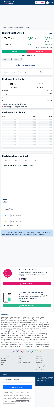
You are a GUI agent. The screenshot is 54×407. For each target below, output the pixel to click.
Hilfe (19, 358)
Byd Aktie (30, 328)
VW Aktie (23, 328)
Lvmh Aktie (20, 346)
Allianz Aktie (46, 326)
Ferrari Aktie (15, 333)
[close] (32, 379)
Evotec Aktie (45, 344)
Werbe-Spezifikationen (24, 362)
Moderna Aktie (14, 335)
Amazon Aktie (44, 322)
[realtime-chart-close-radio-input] (30, 209)
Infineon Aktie (17, 337)
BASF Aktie (46, 324)
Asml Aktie (4, 346)
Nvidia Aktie (4, 324)
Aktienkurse (13, 317)
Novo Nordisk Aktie (6, 337)
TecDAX (38, 317)
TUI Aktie (39, 326)
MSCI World (13, 319)
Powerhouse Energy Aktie (8, 321)
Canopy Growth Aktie (16, 343)
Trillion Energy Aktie (33, 322)
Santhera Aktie (21, 322)
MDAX (32, 317)
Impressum (39, 358)
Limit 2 (7, 221)
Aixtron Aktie (12, 346)
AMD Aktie (44, 337)
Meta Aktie (43, 339)
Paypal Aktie (33, 333)
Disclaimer (39, 362)
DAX (19, 317)
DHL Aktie (39, 324)
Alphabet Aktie (5, 339)
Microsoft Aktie (14, 330)
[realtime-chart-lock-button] (5, 201)
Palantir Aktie (36, 337)
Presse (3, 362)
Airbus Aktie (14, 339)
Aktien (10, 27)
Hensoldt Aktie (24, 333)
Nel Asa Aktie (5, 330)
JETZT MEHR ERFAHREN (27, 306)
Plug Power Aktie (25, 330)
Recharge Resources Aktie (8, 322)
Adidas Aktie (4, 344)
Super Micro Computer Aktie (28, 335)
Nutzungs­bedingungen (42, 365)
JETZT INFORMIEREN (27, 284)
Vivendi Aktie (5, 335)
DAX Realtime (25, 317)
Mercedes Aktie (40, 332)
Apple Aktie (4, 332)
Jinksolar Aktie (44, 330)
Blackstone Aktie (18, 27)
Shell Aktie (36, 346)
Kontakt (3, 358)
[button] (40, 2)
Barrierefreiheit (40, 369)
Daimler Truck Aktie (21, 332)
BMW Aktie (22, 339)
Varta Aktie (38, 341)
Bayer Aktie (32, 324)
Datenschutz (39, 360)
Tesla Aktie (24, 324)
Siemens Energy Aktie (29, 326)
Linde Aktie (38, 344)
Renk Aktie (31, 332)
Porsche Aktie (5, 341)
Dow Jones (44, 317)
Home (4, 27)
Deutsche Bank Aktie (40, 328)
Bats (41, 72)
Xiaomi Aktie (30, 341)
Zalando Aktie (27, 343)
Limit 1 (7, 215)
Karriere (3, 360)
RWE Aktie (40, 335)
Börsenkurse (4, 317)
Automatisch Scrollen (12, 225)
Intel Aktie (21, 344)
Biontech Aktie (35, 330)
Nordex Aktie (13, 344)
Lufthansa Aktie (15, 328)
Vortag (7, 209)
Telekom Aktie (42, 333)
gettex (27, 72)
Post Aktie (43, 319)
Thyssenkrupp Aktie (32, 339)
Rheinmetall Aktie (15, 324)
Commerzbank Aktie (16, 326)
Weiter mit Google (17, 387)
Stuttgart (6, 72)
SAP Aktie (11, 332)
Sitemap (3, 365)
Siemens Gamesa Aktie (24, 319)
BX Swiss (34, 72)
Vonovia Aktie (5, 343)
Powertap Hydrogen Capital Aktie (26, 321)
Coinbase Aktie (27, 337)
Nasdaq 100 (4, 319)
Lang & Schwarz (17, 72)
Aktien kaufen (45, 346)
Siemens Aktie (5, 328)
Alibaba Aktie (29, 344)
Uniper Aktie (28, 346)
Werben (20, 360)
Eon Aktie (45, 341)
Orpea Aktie (35, 319)
